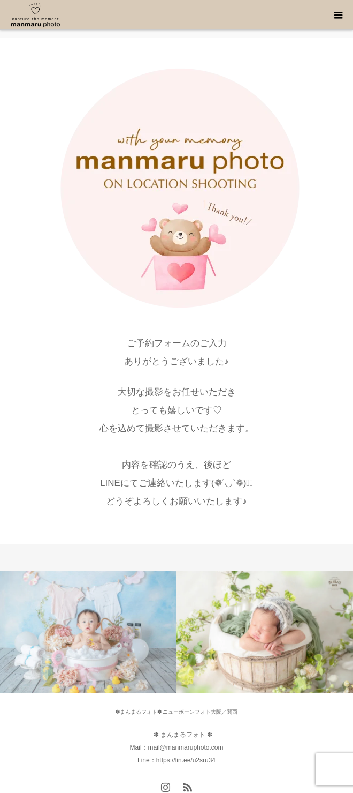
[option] (88, 632)
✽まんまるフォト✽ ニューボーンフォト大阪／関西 (177, 712)
